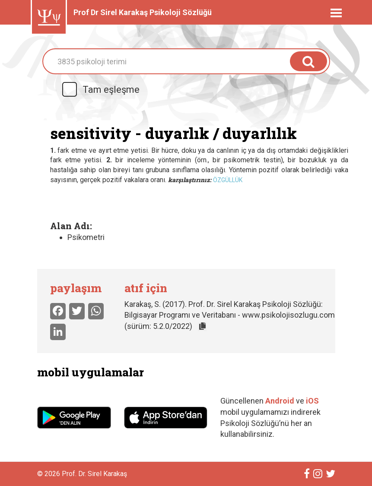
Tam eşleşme (100, 89)
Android (279, 400)
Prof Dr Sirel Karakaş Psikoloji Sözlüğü (142, 12)
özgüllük (227, 180)
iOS (312, 400)
